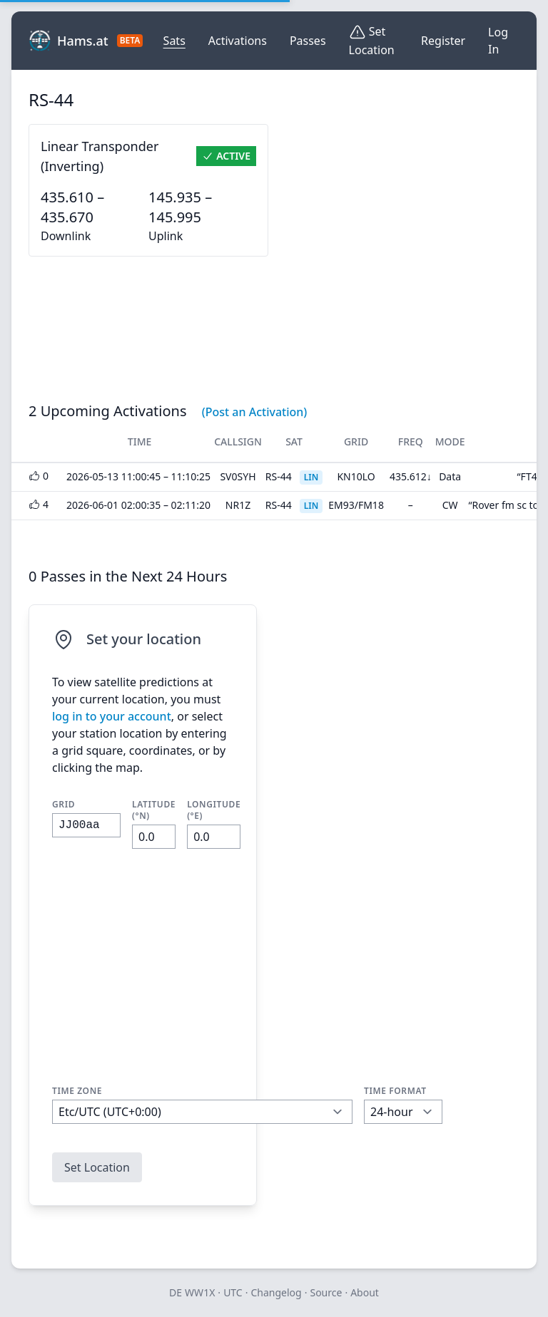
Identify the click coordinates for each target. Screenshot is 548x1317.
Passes (308, 40)
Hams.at (79, 40)
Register (443, 40)
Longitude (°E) (213, 810)
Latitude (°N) (154, 810)
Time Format (395, 1091)
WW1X (200, 1292)
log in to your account (111, 716)
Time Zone (77, 1091)
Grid (63, 804)
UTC (233, 1292)
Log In (498, 40)
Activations (237, 40)
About (364, 1292)
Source (326, 1292)
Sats (174, 40)
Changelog (275, 1292)
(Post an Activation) (255, 412)
